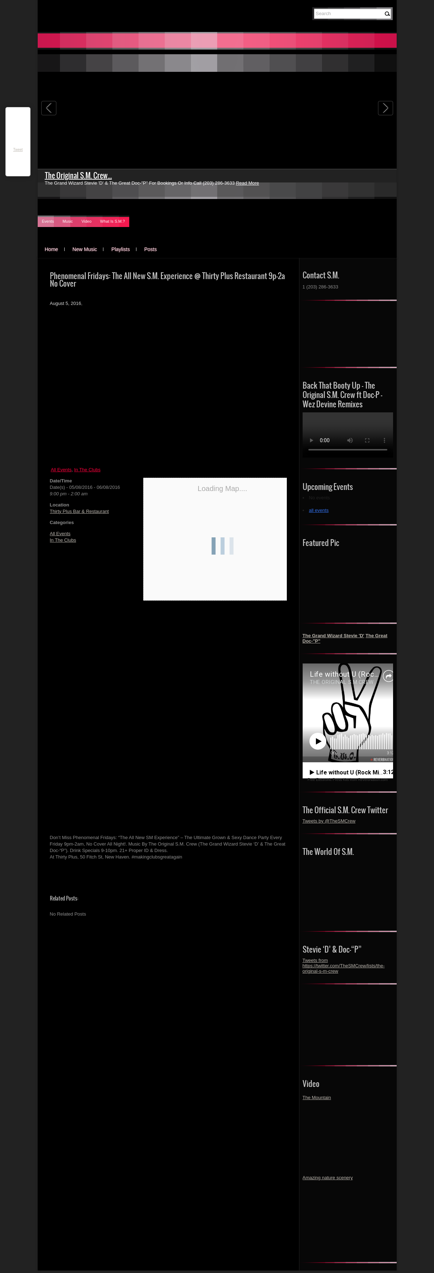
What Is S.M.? (112, 221)
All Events (61, 469)
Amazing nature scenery (328, 1177)
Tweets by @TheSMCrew (329, 821)
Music (67, 221)
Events (48, 221)
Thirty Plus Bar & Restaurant (79, 511)
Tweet (18, 150)
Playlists (120, 249)
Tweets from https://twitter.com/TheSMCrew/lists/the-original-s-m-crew (344, 966)
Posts (150, 249)
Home (51, 249)
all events (319, 510)
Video (86, 221)
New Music (85, 249)
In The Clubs (87, 469)
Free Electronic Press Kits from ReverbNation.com (348, 780)
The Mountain (317, 1097)
